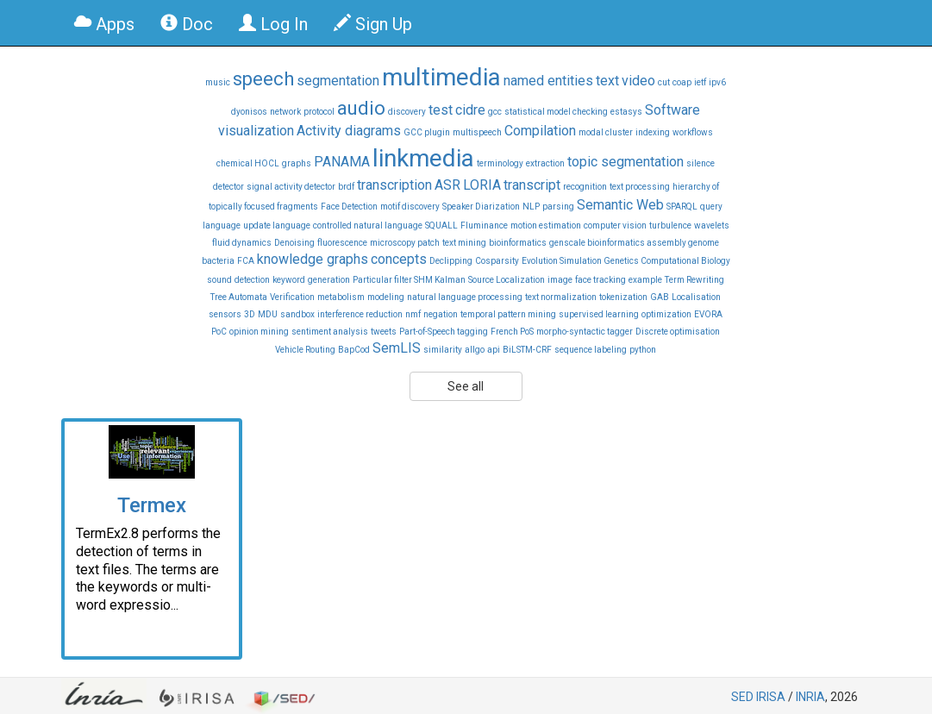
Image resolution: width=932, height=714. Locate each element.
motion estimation (545, 225)
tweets (384, 331)
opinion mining (259, 331)
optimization (666, 314)
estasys (626, 111)
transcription (394, 185)
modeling (385, 297)
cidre (470, 110)
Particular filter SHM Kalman (409, 280)
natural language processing (464, 297)
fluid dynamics (242, 242)
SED (742, 697)
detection (252, 280)
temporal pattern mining (508, 314)
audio (361, 108)
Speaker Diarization (481, 206)
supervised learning (599, 314)
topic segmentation (625, 161)
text (607, 80)
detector (228, 186)
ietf (700, 82)
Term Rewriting (694, 280)
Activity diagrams (349, 130)
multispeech (477, 132)
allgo (475, 349)
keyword (288, 280)
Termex (151, 505)
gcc (495, 111)
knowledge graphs (312, 259)
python (642, 349)
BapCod (354, 349)
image (559, 280)
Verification (292, 297)
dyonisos (249, 111)
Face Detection (349, 206)
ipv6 (717, 82)
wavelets (711, 225)
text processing (640, 186)
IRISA (770, 697)
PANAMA (342, 161)
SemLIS (396, 348)
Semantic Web (620, 205)
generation (329, 280)
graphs (296, 163)
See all (465, 386)
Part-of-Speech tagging (443, 331)
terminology (500, 163)
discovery (407, 111)
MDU (268, 314)
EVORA (708, 314)
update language (276, 225)
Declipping (450, 261)
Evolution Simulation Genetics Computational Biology (626, 261)
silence (700, 163)
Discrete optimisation (677, 331)
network (285, 111)
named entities (548, 80)
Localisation (696, 297)
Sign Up (373, 24)
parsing (558, 206)
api (493, 349)
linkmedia (423, 158)
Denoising (294, 242)
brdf (346, 186)
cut (664, 82)
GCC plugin (426, 132)
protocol (319, 111)
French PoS (512, 331)
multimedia (441, 77)
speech (263, 79)
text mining (464, 242)
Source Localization (506, 280)
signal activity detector (291, 186)
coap (681, 82)
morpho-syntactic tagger (584, 331)
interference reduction (360, 314)
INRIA (810, 697)
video (638, 80)
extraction (545, 163)
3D (249, 314)
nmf (413, 314)
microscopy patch (405, 242)
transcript (532, 185)
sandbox (297, 314)
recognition (585, 186)
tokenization (623, 297)
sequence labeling (590, 349)
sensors (225, 314)
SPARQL (681, 206)
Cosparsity (497, 261)
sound (219, 280)
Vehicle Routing (305, 349)
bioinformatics (518, 242)
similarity (442, 349)
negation (440, 314)
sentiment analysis (329, 331)
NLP (531, 206)
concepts (399, 259)
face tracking (600, 280)
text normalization (561, 297)
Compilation (540, 130)
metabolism (341, 297)
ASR (447, 185)
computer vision (615, 225)
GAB (659, 297)
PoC (219, 331)
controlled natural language (367, 225)
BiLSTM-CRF (527, 349)
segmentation (338, 80)
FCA (245, 261)
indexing (652, 132)
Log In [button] (273, 24)
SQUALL (441, 225)
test (440, 110)
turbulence (670, 225)
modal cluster (606, 132)
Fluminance (484, 225)
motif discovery (410, 206)
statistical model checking (556, 111)
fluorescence (342, 242)
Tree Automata (238, 297)
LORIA (482, 185)
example (645, 280)
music (217, 82)
